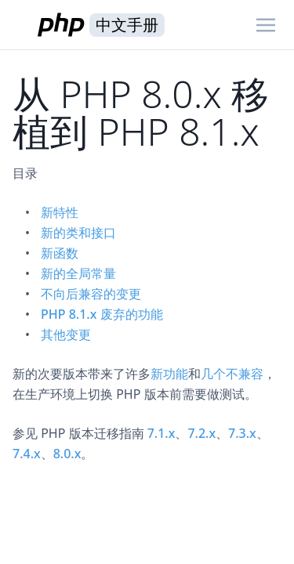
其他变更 (66, 334)
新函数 (59, 253)
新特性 (59, 212)
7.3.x (242, 433)
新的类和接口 (78, 232)
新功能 (169, 373)
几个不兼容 (232, 373)
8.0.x (67, 453)
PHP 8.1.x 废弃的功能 (102, 314)
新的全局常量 (78, 273)
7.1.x (161, 433)
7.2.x (201, 433)
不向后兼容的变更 (91, 293)
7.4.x (27, 453)
